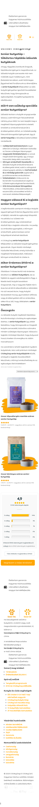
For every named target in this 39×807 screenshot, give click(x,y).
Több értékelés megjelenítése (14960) (19, 554)
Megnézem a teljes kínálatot (18, 562)
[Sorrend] (27, 371)
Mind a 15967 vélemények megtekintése (21, 546)
